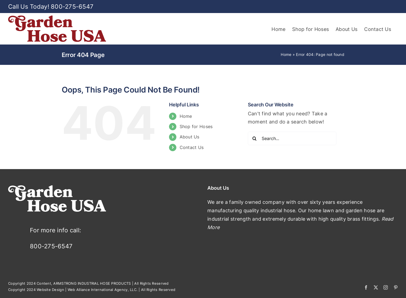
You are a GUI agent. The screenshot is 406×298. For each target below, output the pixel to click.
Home (286, 54)
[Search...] (292, 138)
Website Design (50, 289)
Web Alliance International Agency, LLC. (103, 289)
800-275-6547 (72, 6)
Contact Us (192, 147)
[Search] (254, 138)
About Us (189, 137)
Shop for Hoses (196, 126)
